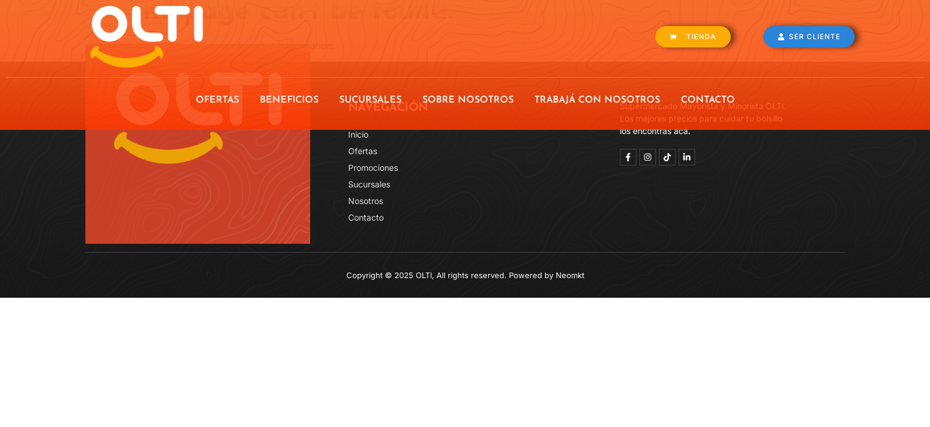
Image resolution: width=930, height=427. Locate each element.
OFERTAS (217, 100)
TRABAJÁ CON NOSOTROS (597, 100)
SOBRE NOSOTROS (468, 100)
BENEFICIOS (289, 100)
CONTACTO (708, 100)
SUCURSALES (370, 100)
